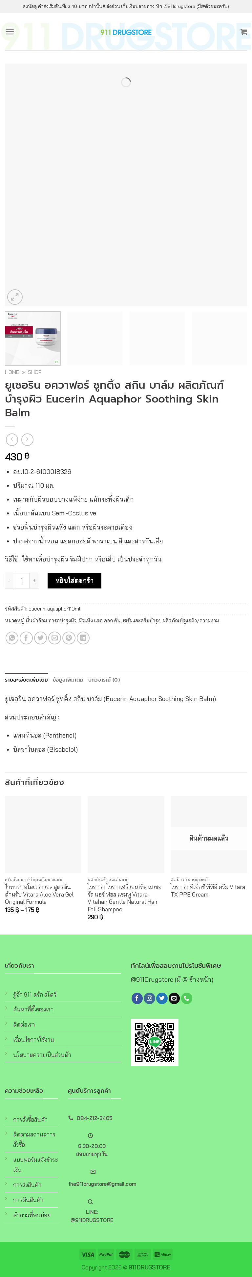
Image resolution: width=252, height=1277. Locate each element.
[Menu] (9, 32)
